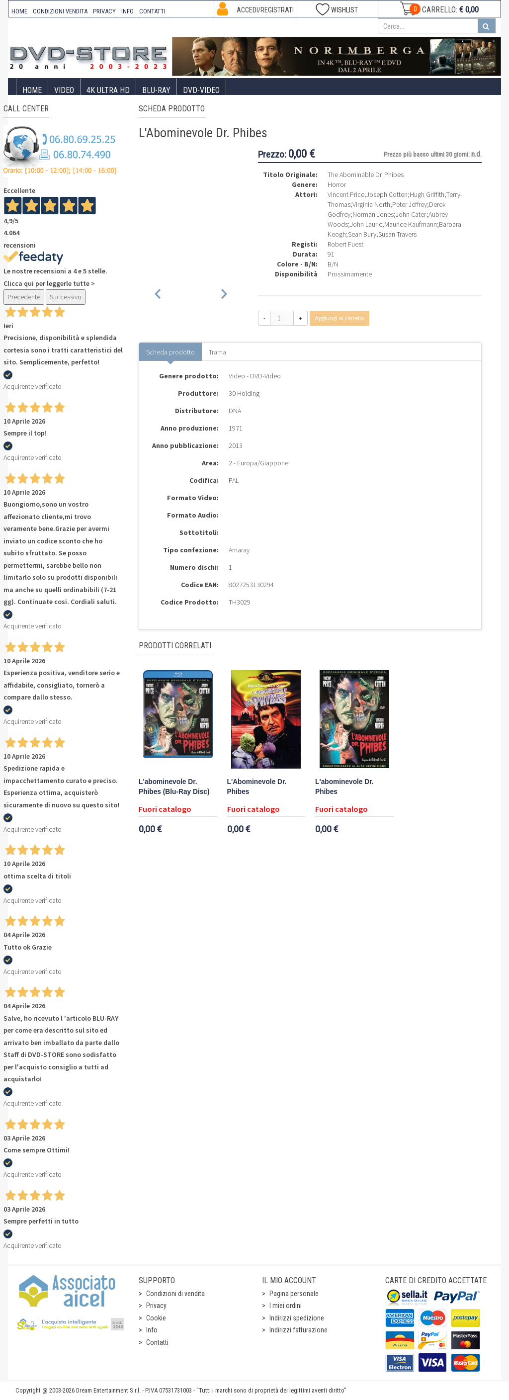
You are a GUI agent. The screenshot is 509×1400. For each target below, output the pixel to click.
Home (32, 90)
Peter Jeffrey (409, 204)
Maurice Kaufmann (410, 224)
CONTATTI (152, 11)
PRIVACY (104, 11)
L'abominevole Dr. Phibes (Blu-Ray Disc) (174, 786)
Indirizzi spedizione (296, 1318)
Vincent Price (346, 194)
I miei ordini (285, 1306)
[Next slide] (223, 295)
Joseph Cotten (387, 194)
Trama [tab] (217, 352)
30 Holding (244, 393)
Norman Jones (373, 214)
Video (64, 90)
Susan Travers (397, 234)
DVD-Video (201, 90)
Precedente (23, 296)
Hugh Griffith (427, 194)
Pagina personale (294, 1294)
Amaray (239, 549)
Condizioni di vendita (175, 1294)
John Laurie (366, 224)
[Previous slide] (158, 295)
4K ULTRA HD (108, 90)
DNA (235, 410)
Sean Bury (362, 234)
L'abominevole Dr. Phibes (344, 786)
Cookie (156, 1318)
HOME (19, 11)
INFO (127, 11)
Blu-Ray (156, 90)
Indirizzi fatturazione (298, 1330)
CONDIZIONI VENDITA (60, 11)
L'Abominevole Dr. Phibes (257, 786)
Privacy (156, 1306)
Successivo (66, 296)
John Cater (411, 214)
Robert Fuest (345, 244)
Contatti (157, 1342)
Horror (337, 184)
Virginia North (371, 204)
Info (152, 1330)
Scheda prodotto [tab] (170, 352)
